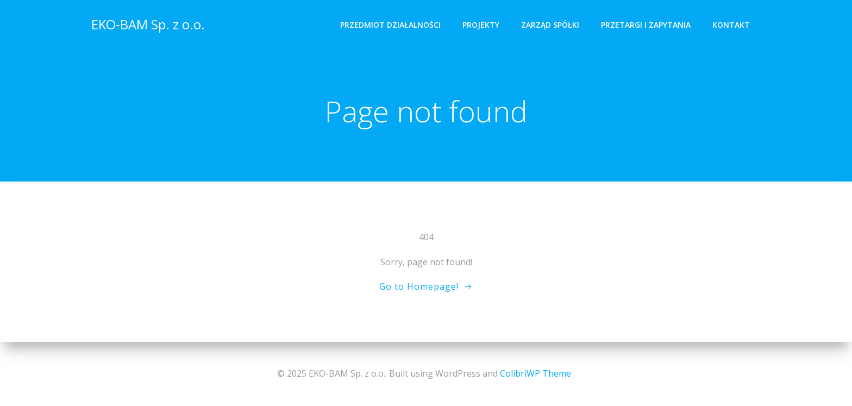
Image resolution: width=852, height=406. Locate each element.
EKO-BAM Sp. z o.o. (148, 24)
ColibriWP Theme (535, 373)
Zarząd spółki (550, 25)
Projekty (480, 25)
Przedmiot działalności (390, 25)
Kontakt (731, 25)
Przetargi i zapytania (646, 25)
